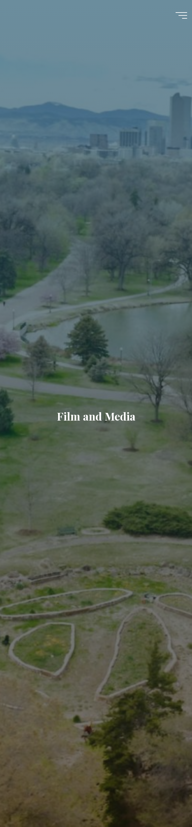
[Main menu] (181, 15)
